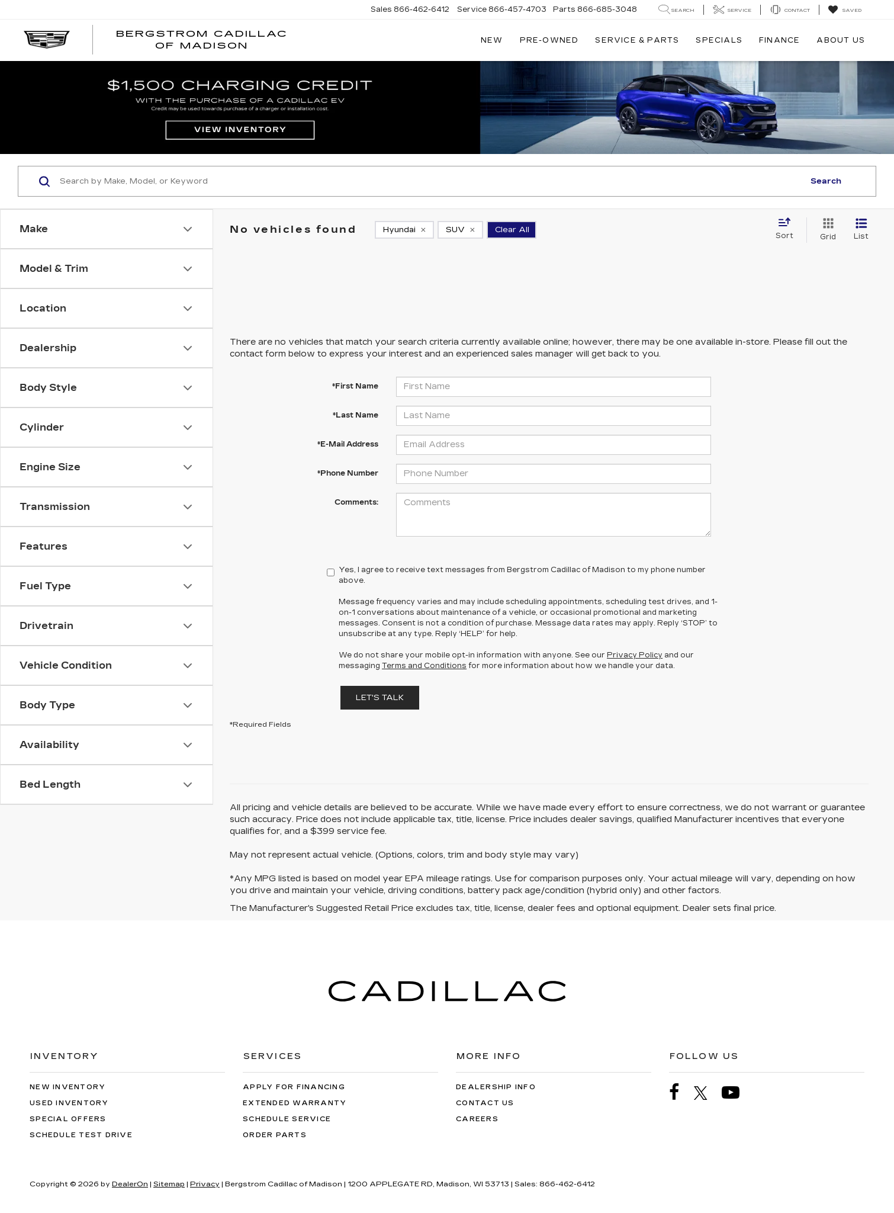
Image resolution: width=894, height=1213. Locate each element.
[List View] (861, 229)
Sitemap (169, 1184)
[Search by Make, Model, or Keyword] (430, 181)
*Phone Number (347, 473)
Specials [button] (719, 40)
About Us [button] (840, 40)
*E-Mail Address (347, 444)
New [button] (492, 40)
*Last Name (355, 415)
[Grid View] (825, 229)
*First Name (355, 386)
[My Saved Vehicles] (844, 10)
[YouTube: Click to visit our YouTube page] (736, 1092)
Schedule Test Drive (81, 1135)
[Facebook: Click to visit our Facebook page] (680, 1092)
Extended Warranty (294, 1103)
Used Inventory (69, 1103)
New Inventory (67, 1087)
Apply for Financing (294, 1087)
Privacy (205, 1184)
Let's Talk (380, 697)
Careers (477, 1119)
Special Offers (68, 1119)
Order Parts (275, 1135)
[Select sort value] (788, 229)
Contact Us (485, 1103)
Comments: (356, 502)
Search (826, 181)
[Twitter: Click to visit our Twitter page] (706, 1093)
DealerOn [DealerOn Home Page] (130, 1184)
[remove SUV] (460, 230)
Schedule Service (287, 1119)
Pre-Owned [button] (549, 40)
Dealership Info (496, 1087)
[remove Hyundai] (404, 230)
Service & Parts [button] (637, 40)
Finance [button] (779, 40)
